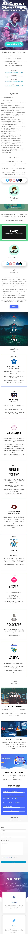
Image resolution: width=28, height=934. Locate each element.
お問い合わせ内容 (5, 840)
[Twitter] (14, 920)
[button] (14, 357)
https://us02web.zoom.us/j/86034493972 (14, 86)
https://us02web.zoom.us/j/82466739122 (14, 81)
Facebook (14, 902)
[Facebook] (14, 897)
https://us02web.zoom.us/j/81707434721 (14, 77)
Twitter (14, 926)
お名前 (2, 827)
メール (2, 833)
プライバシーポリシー (8, 857)
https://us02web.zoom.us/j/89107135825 (14, 72)
